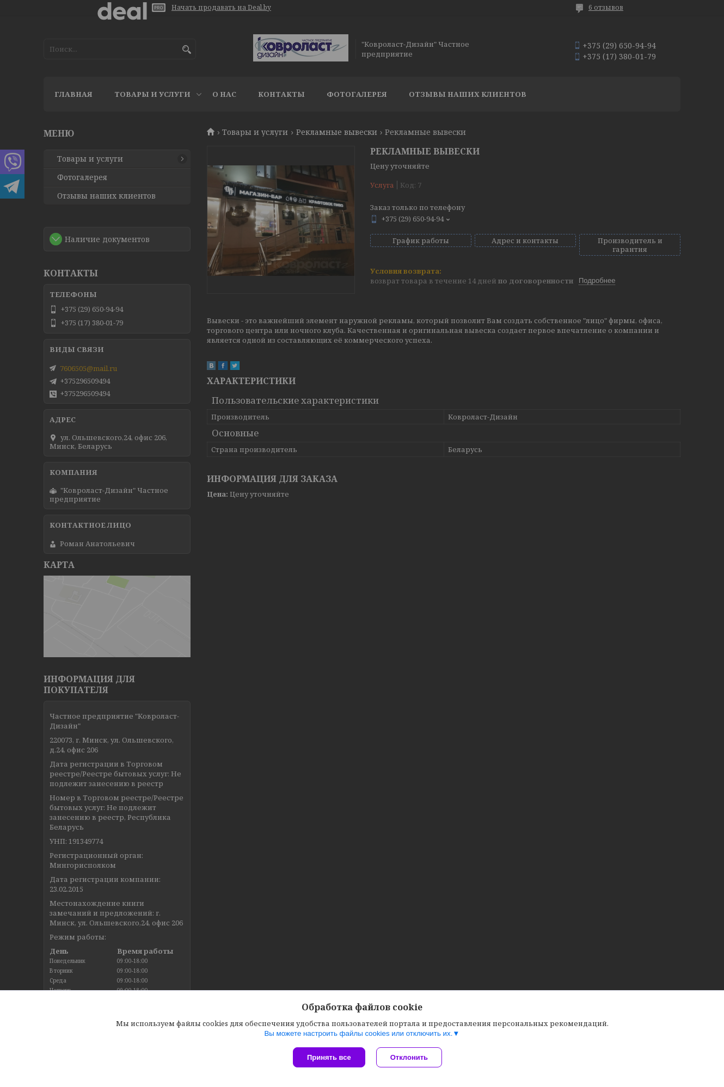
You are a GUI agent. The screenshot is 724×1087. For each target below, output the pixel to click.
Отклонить (409, 1057)
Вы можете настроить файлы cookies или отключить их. (358, 1033)
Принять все (329, 1057)
